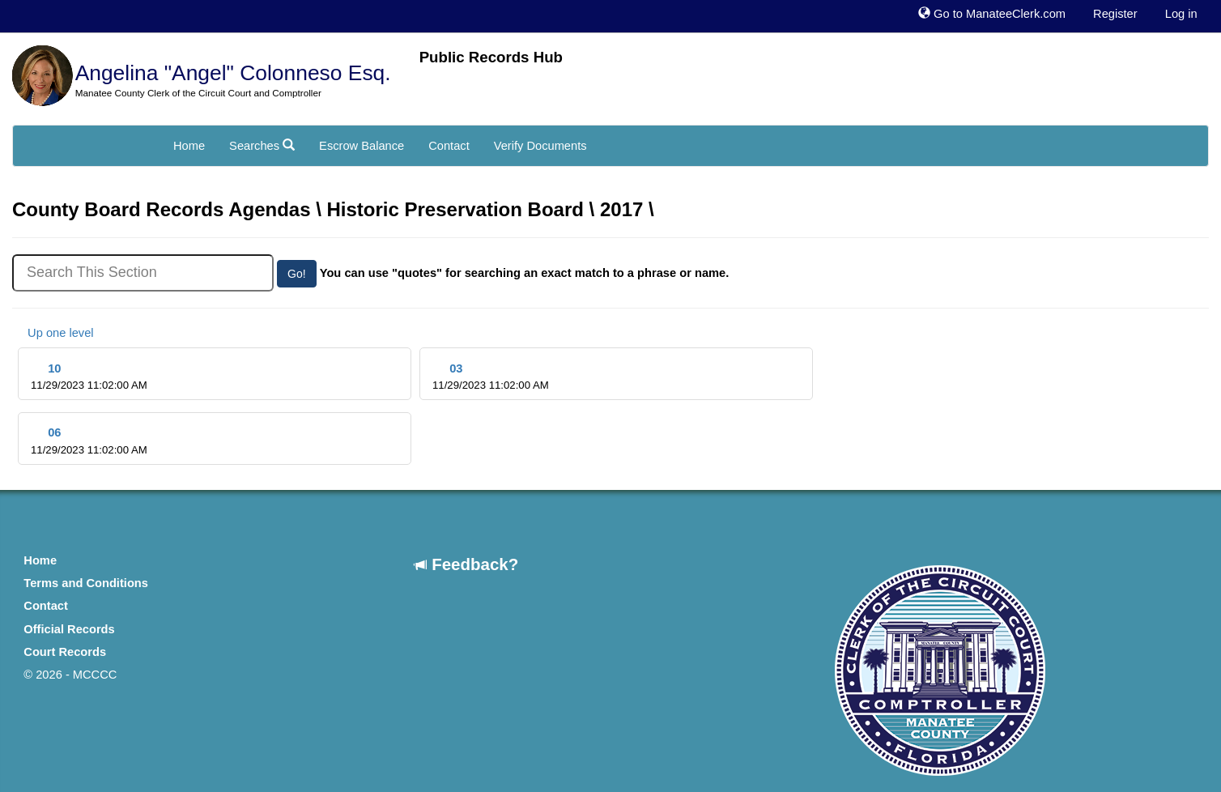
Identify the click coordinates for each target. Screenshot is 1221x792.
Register (1115, 13)
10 (89, 377)
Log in (1181, 13)
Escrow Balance (361, 145)
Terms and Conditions (85, 583)
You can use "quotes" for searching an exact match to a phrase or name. (525, 272)
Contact (449, 145)
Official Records (68, 629)
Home (189, 145)
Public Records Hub (491, 57)
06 (89, 441)
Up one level (53, 332)
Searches (262, 145)
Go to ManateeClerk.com (992, 13)
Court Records (64, 651)
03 (490, 377)
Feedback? (466, 564)
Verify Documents (540, 145)
